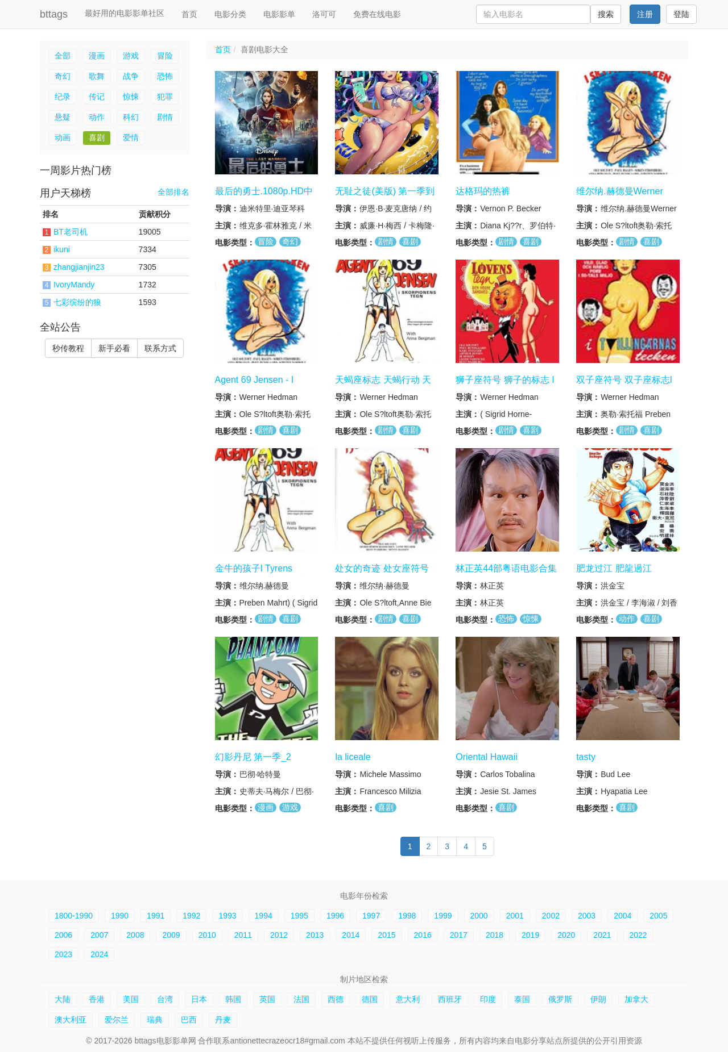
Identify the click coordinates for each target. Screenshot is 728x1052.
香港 (97, 999)
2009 (171, 935)
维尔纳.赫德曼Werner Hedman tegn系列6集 (619, 196)
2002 (551, 915)
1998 (407, 915)
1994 (263, 915)
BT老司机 (70, 231)
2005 (658, 915)
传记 (97, 96)
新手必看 (114, 348)
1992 (191, 915)
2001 (515, 915)
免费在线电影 (377, 14)
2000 (479, 915)
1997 (371, 915)
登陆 (681, 14)
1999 (443, 915)
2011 (243, 935)
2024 (99, 954)
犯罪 (165, 96)
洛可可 (324, 14)
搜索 (606, 14)
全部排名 (173, 192)
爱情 (131, 137)
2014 (350, 935)
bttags (54, 14)
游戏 (131, 55)
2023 (63, 954)
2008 (135, 935)
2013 (315, 935)
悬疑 (63, 117)
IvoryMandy (73, 284)
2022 (638, 935)
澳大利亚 (70, 1019)
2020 (566, 935)
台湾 (165, 999)
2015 (386, 935)
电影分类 (230, 14)
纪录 (63, 96)
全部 (63, 55)
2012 (279, 935)
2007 (99, 935)
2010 (207, 935)
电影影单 (279, 14)
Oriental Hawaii (486, 756)
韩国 (233, 999)
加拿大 (636, 999)
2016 (423, 935)
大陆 (63, 999)
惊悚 (131, 96)
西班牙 (450, 999)
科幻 (131, 117)
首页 (189, 14)
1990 (120, 915)
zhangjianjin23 (79, 267)
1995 (299, 915)
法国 (301, 999)
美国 (131, 999)
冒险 (165, 55)
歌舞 (97, 76)
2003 (586, 915)
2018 (494, 935)
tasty (585, 756)
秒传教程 (68, 348)
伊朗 (598, 999)
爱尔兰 (117, 1019)
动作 (97, 117)
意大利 (408, 999)
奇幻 (63, 76)
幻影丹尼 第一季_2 (253, 756)
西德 (336, 999)
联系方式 (160, 348)
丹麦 (223, 1019)
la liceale (352, 756)
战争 (131, 76)
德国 (370, 999)
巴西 (189, 1019)
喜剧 (97, 137)
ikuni (61, 249)
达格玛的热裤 (483, 191)
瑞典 (155, 1019)
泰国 (522, 999)
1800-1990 (74, 915)
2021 (602, 935)
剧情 (165, 117)
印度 (488, 999)
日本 (199, 999)
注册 (645, 14)
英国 (267, 999)
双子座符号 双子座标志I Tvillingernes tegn (624, 385)
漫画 (97, 55)
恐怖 (165, 76)
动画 (63, 137)
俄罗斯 (560, 999)
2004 (622, 915)
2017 (459, 935)
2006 (63, 935)
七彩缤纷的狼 (77, 302)
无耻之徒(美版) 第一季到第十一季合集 (385, 196)
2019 (530, 935)
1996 (335, 915)
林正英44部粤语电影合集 (506, 568)
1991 (155, 915)
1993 (227, 915)
